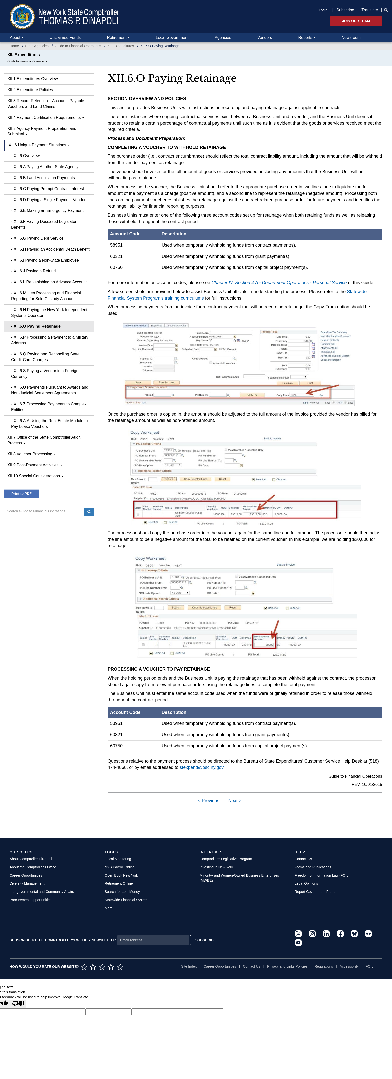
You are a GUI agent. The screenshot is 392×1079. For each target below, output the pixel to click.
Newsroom (351, 37)
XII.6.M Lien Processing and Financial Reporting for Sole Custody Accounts (46, 296)
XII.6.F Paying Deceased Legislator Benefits (43, 224)
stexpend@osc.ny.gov (202, 767)
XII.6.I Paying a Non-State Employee (46, 260)
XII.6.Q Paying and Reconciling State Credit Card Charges (45, 357)
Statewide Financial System (126, 900)
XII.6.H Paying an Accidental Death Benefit (52, 249)
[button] (385, 10)
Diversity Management (27, 883)
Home (14, 46)
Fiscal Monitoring (118, 859)
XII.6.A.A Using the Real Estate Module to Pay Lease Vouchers (49, 424)
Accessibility (349, 966)
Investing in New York (216, 867)
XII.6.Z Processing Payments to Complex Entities (49, 407)
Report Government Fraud (315, 892)
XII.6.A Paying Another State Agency (46, 167)
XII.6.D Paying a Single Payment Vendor (50, 200)
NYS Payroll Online (120, 867)
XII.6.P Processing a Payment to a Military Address (49, 340)
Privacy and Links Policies (287, 966)
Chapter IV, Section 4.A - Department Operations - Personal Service (279, 282)
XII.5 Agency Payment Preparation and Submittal (42, 131)
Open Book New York (121, 875)
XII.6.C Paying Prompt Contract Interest (49, 189)
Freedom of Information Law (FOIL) (322, 875)
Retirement (116, 37)
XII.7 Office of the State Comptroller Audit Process (44, 440)
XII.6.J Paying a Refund (35, 271)
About (15, 37)
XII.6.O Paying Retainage (37, 326)
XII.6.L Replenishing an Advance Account (50, 282)
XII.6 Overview (27, 156)
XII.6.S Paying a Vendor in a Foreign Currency (44, 374)
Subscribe (345, 10)
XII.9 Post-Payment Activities (35, 465)
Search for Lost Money (122, 892)
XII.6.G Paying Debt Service (39, 238)
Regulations (323, 966)
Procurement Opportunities (31, 900)
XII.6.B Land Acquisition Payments (44, 178)
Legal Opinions (306, 883)
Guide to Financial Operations (78, 46)
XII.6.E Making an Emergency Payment (49, 210)
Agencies (223, 37)
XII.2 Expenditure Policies (30, 90)
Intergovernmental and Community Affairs (42, 892)
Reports (305, 37)
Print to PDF (22, 494)
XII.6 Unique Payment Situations (39, 145)
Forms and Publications (313, 867)
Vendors (265, 37)
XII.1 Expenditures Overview (33, 79)
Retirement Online (119, 883)
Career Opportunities (26, 875)
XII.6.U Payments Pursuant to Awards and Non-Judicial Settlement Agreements (49, 390)
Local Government (172, 37)
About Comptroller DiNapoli (31, 859)
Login (323, 10)
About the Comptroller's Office (33, 867)
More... (110, 908)
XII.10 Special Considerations (36, 476)
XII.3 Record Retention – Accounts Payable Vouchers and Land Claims (46, 104)
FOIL (370, 966)
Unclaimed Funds (65, 37)
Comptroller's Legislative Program (226, 859)
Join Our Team (356, 21)
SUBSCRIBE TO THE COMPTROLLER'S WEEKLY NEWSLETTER (63, 940)
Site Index (189, 966)
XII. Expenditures (121, 46)
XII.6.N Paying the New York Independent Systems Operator (49, 313)
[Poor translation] (18, 1004)
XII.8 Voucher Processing (32, 454)
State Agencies (36, 46)
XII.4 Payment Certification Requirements (46, 117)
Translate (370, 10)
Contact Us (303, 859)
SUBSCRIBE (206, 940)
